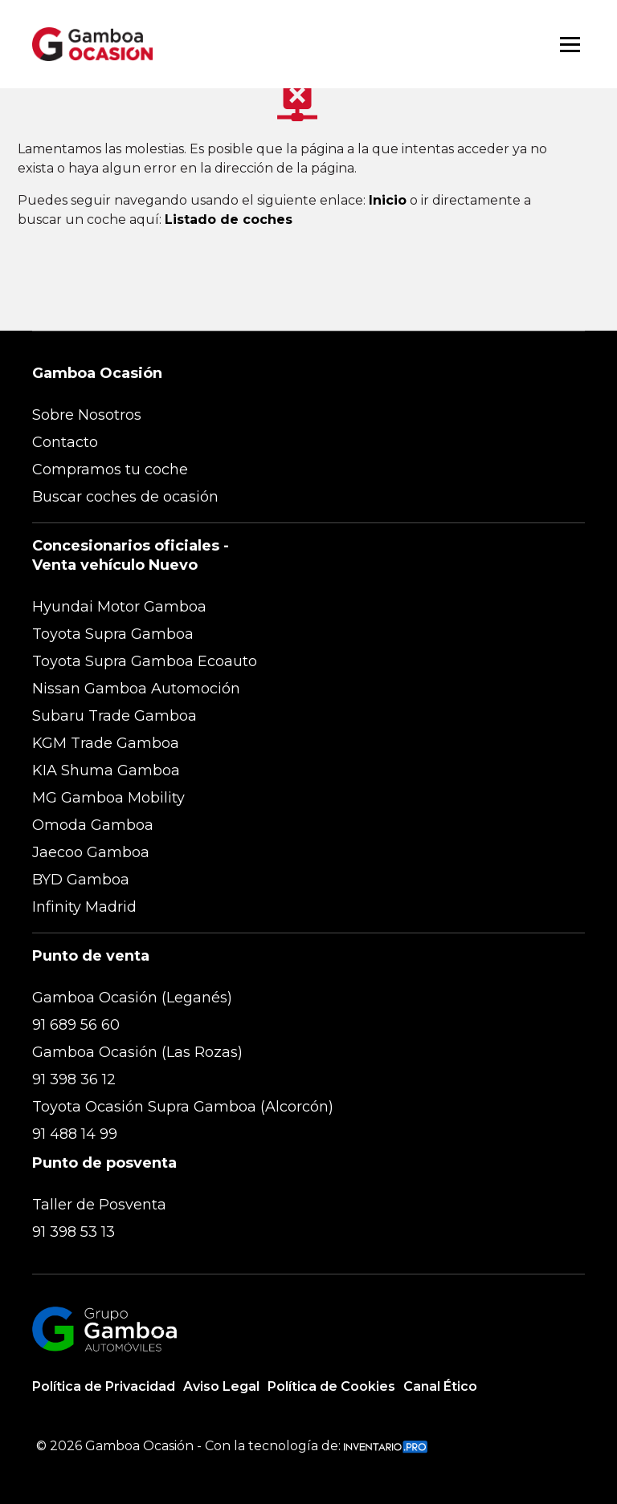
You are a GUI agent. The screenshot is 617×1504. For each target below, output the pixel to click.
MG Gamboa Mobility (108, 798)
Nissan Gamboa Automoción (136, 688)
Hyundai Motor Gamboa (119, 607)
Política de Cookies (331, 1386)
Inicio (388, 200)
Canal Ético (440, 1386)
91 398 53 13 (73, 1232)
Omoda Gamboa (92, 825)
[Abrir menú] (570, 44)
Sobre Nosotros (86, 415)
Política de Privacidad (103, 1386)
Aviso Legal (221, 1386)
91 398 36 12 (74, 1079)
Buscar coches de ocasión (125, 497)
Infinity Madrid (84, 907)
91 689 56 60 (76, 1025)
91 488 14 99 (74, 1134)
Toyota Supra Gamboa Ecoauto (144, 661)
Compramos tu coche (110, 469)
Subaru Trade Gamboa (114, 716)
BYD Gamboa (80, 879)
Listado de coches (228, 219)
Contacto (65, 442)
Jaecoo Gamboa (90, 852)
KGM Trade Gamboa (105, 743)
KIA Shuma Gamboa (106, 770)
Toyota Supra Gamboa (113, 634)
